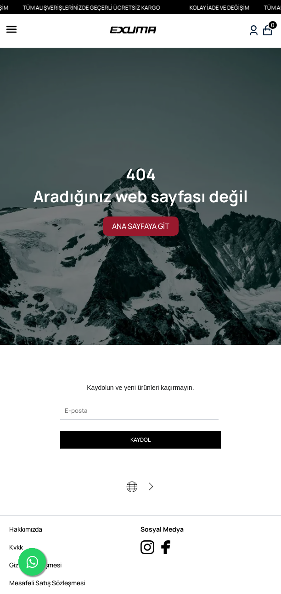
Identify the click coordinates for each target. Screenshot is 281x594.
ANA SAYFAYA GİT (140, 226)
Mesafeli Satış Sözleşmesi (47, 582)
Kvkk (16, 547)
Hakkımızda (25, 529)
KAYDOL (140, 440)
